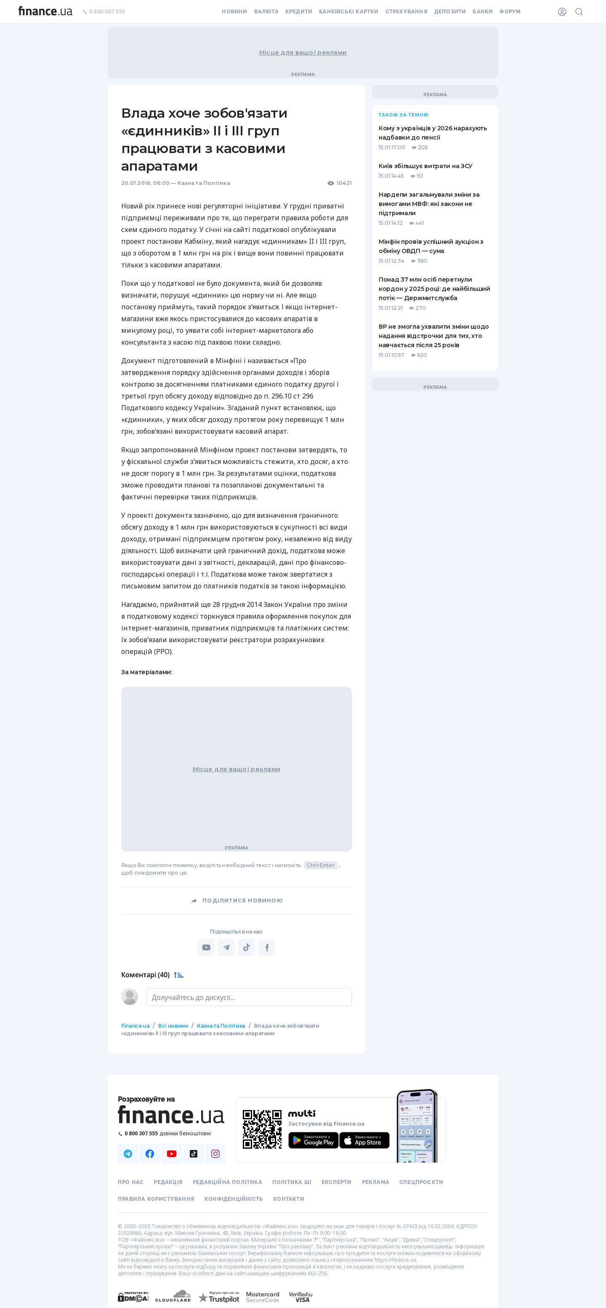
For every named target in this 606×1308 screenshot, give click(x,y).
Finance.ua (135, 1025)
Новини (234, 12)
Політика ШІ (291, 1181)
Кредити (298, 12)
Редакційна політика (227, 1181)
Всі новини (173, 1025)
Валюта (266, 12)
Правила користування (156, 1198)
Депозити (450, 12)
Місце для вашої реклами (303, 52)
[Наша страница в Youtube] (172, 1153)
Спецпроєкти (421, 1181)
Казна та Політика (204, 183)
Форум (510, 12)
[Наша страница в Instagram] (215, 1153)
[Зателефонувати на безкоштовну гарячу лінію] (172, 1132)
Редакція (168, 1181)
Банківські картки (348, 12)
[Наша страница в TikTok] (193, 1153)
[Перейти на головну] (45, 11)
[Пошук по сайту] (579, 12)
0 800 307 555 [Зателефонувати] (103, 12)
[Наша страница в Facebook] (150, 1153)
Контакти (288, 1198)
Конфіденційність (234, 1198)
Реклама (375, 1181)
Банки (483, 12)
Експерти (337, 1181)
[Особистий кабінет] (562, 12)
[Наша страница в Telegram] (128, 1153)
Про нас (131, 1181)
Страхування (406, 12)
